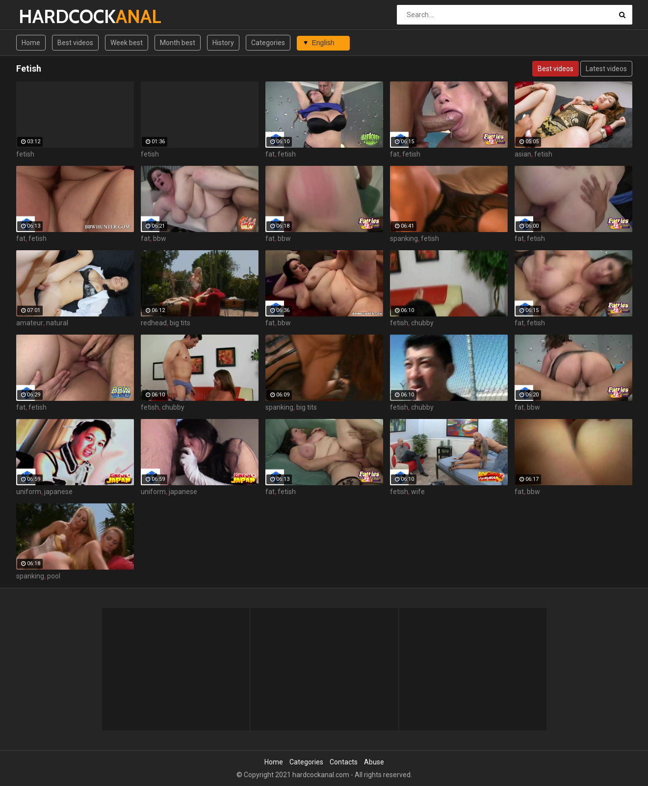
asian (523, 154)
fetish (25, 154)
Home (31, 43)
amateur (29, 323)
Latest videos (606, 69)
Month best (177, 43)
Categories (268, 43)
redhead (154, 323)
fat (270, 154)
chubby (422, 323)
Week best (126, 43)
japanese (58, 492)
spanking (404, 238)
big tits (180, 323)
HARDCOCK (44, 16)
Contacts (344, 762)
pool (53, 576)
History (223, 43)
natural (57, 323)
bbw (159, 238)
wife (418, 492)
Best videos (75, 43)
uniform (28, 492)
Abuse (374, 762)
